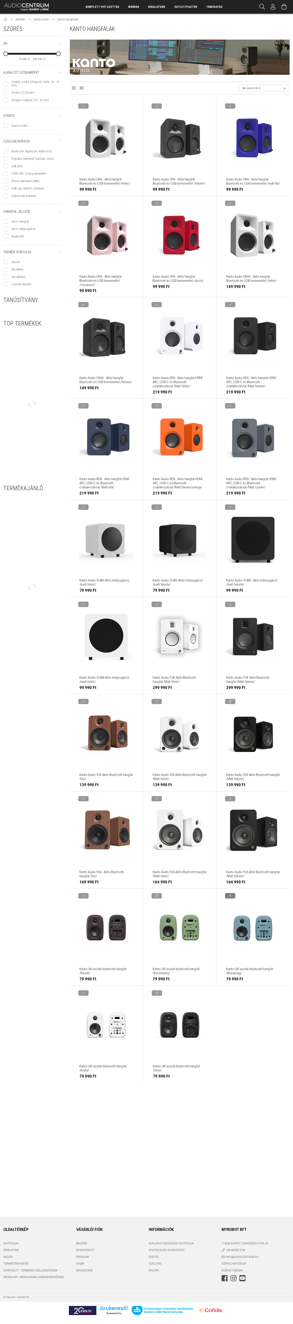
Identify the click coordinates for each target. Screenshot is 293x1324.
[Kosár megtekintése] (284, 7)
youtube (242, 1278)
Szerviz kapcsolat (234, 1263)
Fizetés (154, 1257)
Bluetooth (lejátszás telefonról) (31, 151)
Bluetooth (17, 236)
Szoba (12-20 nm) (22, 92)
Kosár (80, 1263)
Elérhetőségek (232, 1270)
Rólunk (154, 1270)
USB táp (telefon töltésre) (27, 188)
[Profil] (273, 7)
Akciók (15, 262)
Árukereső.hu (113, 1313)
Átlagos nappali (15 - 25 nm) (30, 100)
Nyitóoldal (11, 1243)
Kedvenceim (84, 1270)
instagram (233, 1278)
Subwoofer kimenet (23, 196)
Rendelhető (18, 277)
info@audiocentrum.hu (242, 1257)
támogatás (214, 6)
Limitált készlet (21, 284)
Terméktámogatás (15, 1263)
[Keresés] (262, 7)
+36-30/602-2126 (235, 1250)
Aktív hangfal (20, 221)
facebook (225, 1278)
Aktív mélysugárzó (23, 229)
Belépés (81, 1243)
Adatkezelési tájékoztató (166, 1250)
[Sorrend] (264, 88)
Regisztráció (85, 1250)
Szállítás (155, 1263)
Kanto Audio (19, 125)
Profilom (82, 1257)
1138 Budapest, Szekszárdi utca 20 (245, 1243)
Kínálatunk (11, 1250)
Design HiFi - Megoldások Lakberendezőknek (33, 1277)
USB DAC (17, 166)
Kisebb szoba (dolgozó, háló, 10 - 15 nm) (35, 83)
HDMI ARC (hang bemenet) (28, 173)
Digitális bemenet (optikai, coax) (32, 158)
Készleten (17, 269)
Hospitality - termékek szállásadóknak (30, 1270)
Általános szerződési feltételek (171, 1243)
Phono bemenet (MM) (25, 181)
